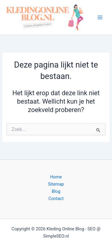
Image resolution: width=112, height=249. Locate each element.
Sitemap (56, 184)
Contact (56, 198)
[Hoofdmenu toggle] (100, 17)
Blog (56, 191)
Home (56, 177)
